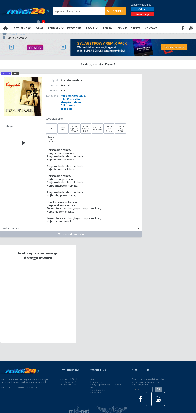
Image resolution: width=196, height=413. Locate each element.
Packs (92, 28)
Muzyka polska (70, 102)
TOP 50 (107, 28)
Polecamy (95, 392)
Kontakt (151, 28)
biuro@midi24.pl (68, 379)
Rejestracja (142, 14)
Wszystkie (74, 98)
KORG (15, 73)
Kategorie (74, 28)
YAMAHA (6, 73)
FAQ (92, 387)
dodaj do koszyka (71, 234)
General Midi (63, 128)
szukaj (114, 11)
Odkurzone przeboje (67, 107)
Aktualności (22, 28)
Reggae (65, 95)
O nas (40, 28)
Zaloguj (142, 9)
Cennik (122, 28)
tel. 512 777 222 (68, 381)
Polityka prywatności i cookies (106, 384)
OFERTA (135, 28)
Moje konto (14, 38)
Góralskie (78, 95)
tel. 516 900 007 (68, 384)
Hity (63, 98)
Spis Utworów (97, 389)
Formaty (56, 28)
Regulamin (96, 381)
